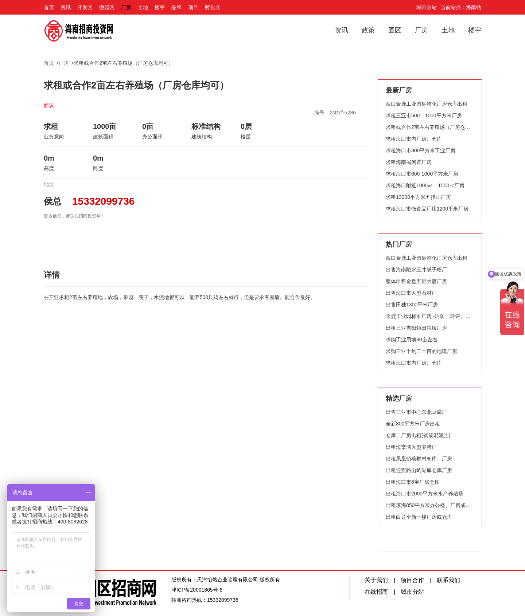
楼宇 (160, 7)
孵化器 (212, 7)
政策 (368, 30)
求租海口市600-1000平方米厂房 (422, 174)
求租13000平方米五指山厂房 (418, 197)
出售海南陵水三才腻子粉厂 (416, 269)
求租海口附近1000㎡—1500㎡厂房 (425, 185)
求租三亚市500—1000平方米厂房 (424, 115)
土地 (143, 7)
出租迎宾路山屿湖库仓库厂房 (419, 470)
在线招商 (376, 592)
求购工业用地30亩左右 (412, 339)
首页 (49, 7)
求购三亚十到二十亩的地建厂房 (421, 351)
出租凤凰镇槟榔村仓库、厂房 (419, 459)
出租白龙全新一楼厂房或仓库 (419, 517)
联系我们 (448, 580)
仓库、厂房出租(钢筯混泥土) (418, 435)
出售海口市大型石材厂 (411, 293)
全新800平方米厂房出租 (413, 424)
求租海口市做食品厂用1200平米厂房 (427, 209)
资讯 (66, 7)
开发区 (85, 7)
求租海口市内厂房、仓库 (414, 139)
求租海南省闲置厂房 (409, 162)
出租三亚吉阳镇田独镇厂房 (416, 328)
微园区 (106, 7)
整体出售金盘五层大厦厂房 (416, 281)
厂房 (126, 7)
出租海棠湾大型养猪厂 (411, 447)
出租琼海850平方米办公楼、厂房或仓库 (430, 505)
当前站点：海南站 (460, 7)
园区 (394, 30)
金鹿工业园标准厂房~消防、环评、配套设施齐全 (430, 316)
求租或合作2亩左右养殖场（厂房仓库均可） (124, 63)
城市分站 (426, 7)
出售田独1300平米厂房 (412, 304)
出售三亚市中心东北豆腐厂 (416, 412)
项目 (193, 7)
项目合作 (412, 580)
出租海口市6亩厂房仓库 (413, 482)
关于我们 (376, 580)
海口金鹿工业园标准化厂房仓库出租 (426, 104)
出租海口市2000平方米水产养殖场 (424, 494)
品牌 (176, 7)
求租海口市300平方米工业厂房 (420, 150)
